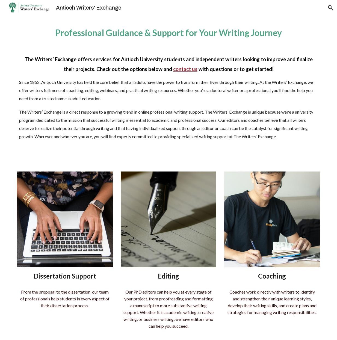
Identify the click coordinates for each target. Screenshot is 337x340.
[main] (168, 90)
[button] (330, 7)
